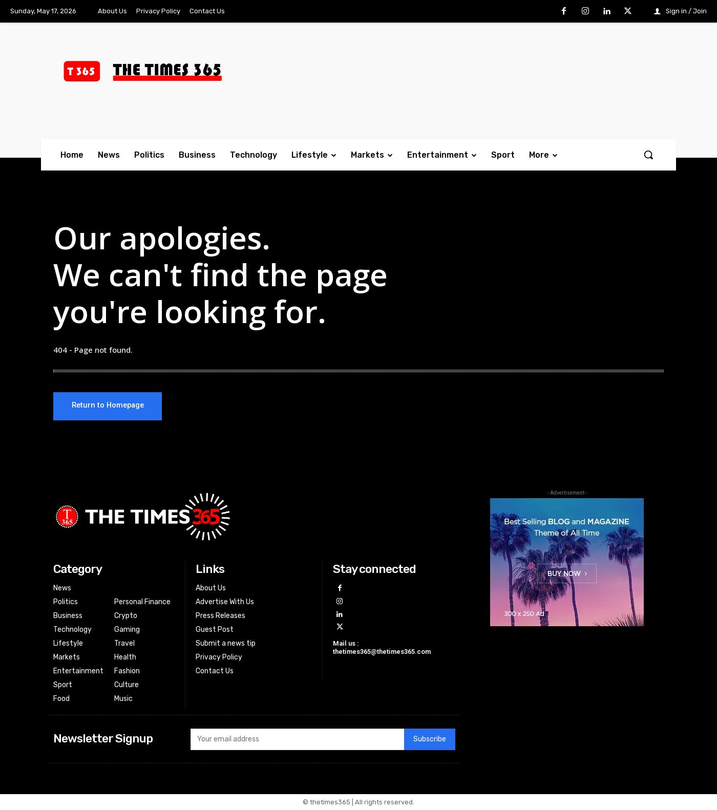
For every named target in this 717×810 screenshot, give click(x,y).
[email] (297, 740)
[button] (648, 154)
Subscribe (429, 739)
